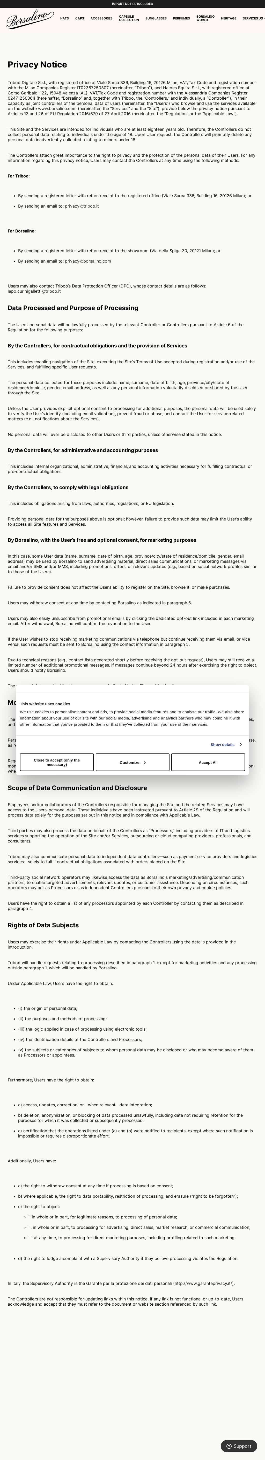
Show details (223, 744)
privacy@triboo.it (82, 206)
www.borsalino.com (57, 108)
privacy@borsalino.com (88, 261)
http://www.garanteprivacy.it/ (203, 1283)
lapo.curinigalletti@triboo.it (34, 291)
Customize (133, 762)
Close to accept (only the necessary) (57, 762)
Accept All (208, 762)
